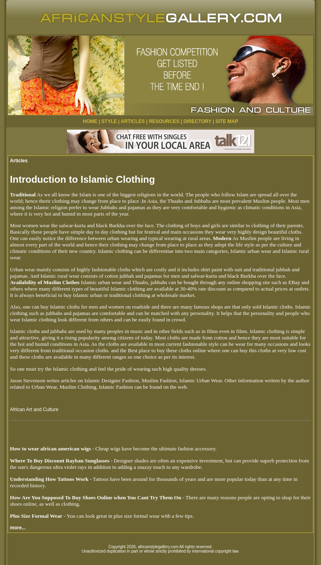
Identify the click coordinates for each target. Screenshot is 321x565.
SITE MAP (226, 121)
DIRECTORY (197, 121)
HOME (90, 121)
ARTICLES (133, 121)
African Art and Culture (34, 409)
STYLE (109, 121)
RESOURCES (164, 121)
